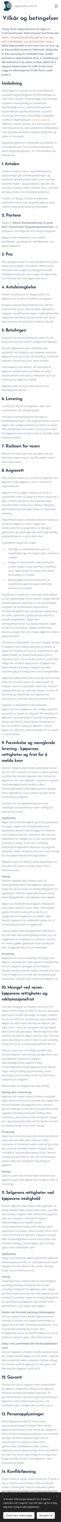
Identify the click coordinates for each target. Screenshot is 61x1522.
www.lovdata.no (40, 119)
